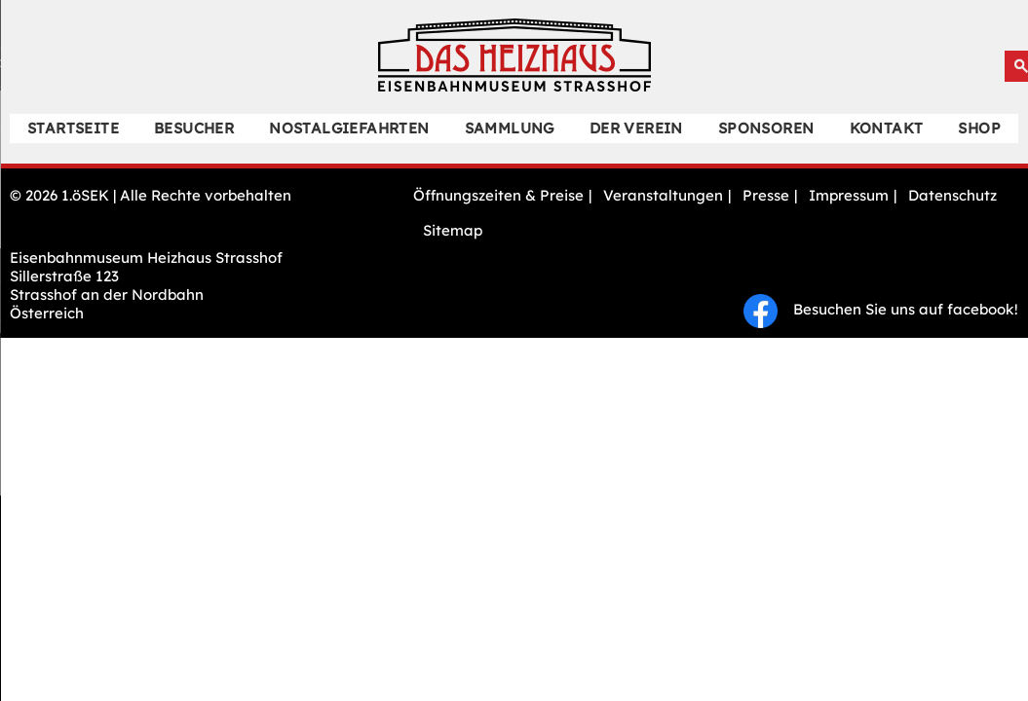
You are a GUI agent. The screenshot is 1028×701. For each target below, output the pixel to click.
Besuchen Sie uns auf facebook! (880, 309)
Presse (765, 195)
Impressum (849, 195)
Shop (979, 128)
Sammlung (509, 128)
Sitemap (452, 230)
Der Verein (636, 128)
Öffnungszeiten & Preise (498, 195)
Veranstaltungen (663, 195)
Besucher (194, 128)
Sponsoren (766, 128)
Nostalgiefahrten (349, 128)
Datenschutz (952, 195)
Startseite (73, 128)
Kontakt (887, 128)
